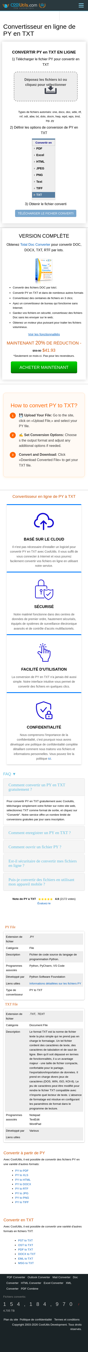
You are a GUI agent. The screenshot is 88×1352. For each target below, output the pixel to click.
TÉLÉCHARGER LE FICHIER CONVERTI (46, 213)
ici (49, 758)
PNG (39, 175)
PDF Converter (16, 1277)
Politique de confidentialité (36, 1319)
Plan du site (11, 1319)
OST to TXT (25, 1245)
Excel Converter (53, 1283)
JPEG (40, 168)
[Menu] (81, 5)
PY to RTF (21, 1188)
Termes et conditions (66, 1319)
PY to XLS (21, 1175)
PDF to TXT (25, 1249)
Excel (40, 155)
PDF (39, 148)
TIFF (39, 188)
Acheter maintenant (43, 367)
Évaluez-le (44, 903)
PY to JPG (21, 1193)
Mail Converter (62, 1277)
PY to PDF (22, 1170)
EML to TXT (25, 1258)
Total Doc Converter (35, 244)
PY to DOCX (23, 1184)
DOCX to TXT (26, 1254)
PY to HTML (23, 1179)
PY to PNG (22, 1197)
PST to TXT (25, 1240)
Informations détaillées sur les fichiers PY (55, 983)
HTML (40, 161)
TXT (39, 194)
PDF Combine (29, 1288)
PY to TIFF (22, 1202)
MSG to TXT (26, 1263)
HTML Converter (31, 1283)
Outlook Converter (39, 1277)
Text (39, 181)
